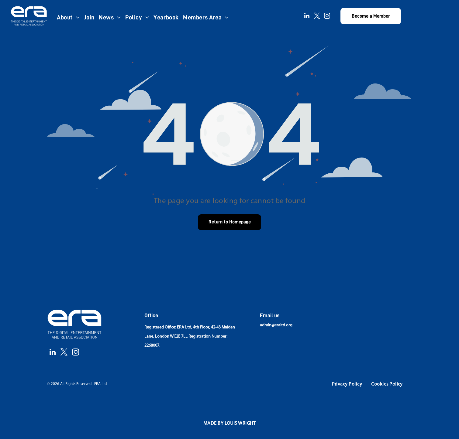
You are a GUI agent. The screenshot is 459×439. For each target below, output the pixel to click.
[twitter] (317, 16)
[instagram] (327, 16)
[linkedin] (307, 16)
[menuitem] (68, 17)
